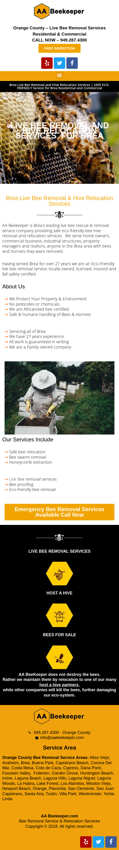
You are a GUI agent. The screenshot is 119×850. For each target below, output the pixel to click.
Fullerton (41, 773)
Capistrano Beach (72, 763)
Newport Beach (16, 788)
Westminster (90, 793)
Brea (25, 763)
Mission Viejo (98, 783)
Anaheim (10, 763)
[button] (59, 75)
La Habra (25, 783)
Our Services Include (27, 439)
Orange (39, 788)
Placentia (57, 788)
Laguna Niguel (81, 778)
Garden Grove (65, 773)
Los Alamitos (72, 783)
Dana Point (91, 768)
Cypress (70, 768)
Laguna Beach (28, 778)
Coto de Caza (48, 768)
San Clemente (81, 788)
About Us (13, 286)
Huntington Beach (96, 773)
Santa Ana (33, 793)
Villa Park (67, 793)
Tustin (51, 793)
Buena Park (42, 763)
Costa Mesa (22, 768)
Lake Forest (47, 783)
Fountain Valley (16, 773)
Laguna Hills (54, 778)
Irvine (7, 778)
